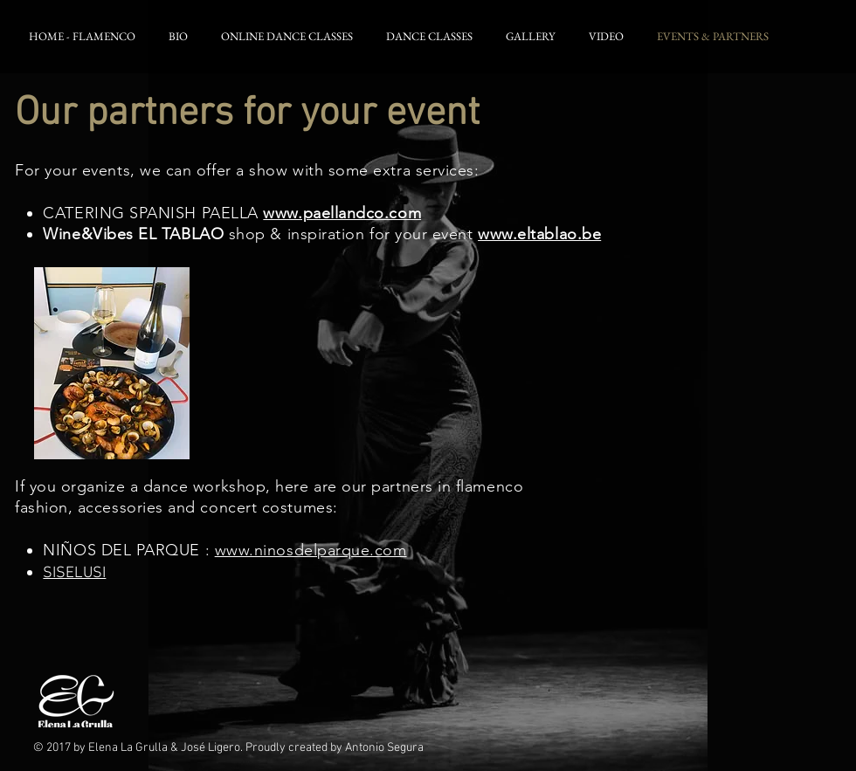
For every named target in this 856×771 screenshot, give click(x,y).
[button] (181, 36)
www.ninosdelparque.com (311, 550)
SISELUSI (74, 573)
